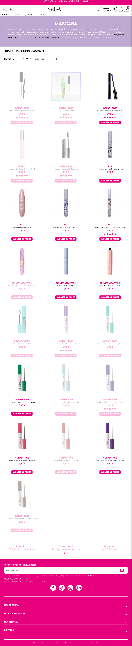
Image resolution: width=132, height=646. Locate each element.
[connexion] (121, 10)
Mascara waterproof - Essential (66, 169)
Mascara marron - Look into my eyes (110, 227)
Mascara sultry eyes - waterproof (22, 344)
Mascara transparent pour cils (22, 111)
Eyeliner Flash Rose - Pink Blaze (22, 460)
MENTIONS (9, 630)
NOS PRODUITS (11, 605)
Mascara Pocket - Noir (22, 227)
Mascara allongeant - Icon (110, 285)
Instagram (70, 587)
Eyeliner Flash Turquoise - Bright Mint (110, 344)
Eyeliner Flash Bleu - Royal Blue (110, 402)
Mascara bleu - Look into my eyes (66, 227)
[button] (64, 553)
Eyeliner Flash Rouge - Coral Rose (65, 460)
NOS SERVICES (11, 622)
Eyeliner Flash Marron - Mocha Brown (22, 519)
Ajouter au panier (22, 122)
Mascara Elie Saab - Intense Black (22, 169)
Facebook (53, 587)
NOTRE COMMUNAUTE (14, 614)
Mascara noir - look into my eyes (110, 169)
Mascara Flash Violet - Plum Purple (66, 344)
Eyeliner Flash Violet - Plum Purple (110, 460)
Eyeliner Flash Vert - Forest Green (22, 402)
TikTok (61, 587)
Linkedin (79, 587)
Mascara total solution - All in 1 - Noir (22, 285)
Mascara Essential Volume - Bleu (110, 111)
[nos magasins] (106, 9)
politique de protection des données (71, 576)
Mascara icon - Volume (66, 285)
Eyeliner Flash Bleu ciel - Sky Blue (66, 402)
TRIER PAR (26, 59)
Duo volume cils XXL (66, 111)
